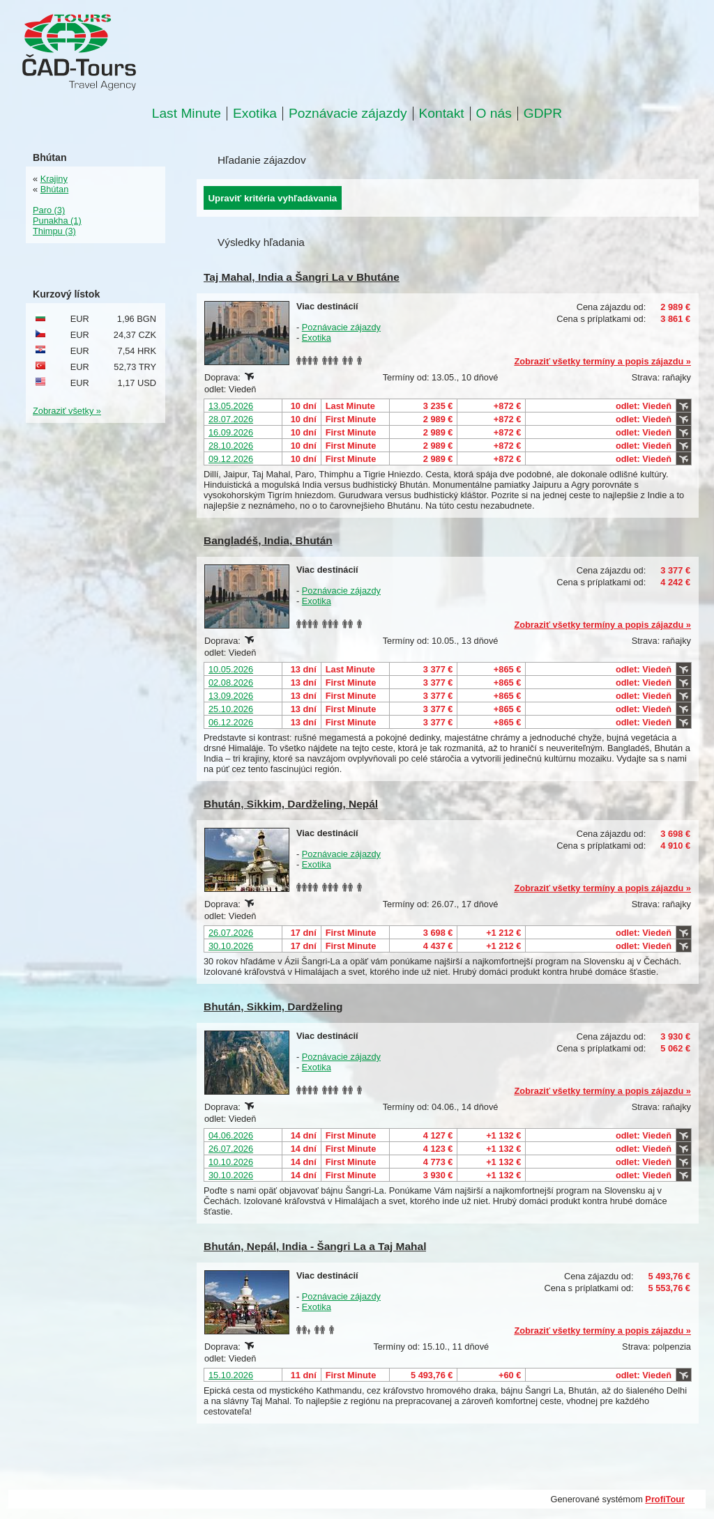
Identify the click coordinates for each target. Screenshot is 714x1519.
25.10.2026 (230, 709)
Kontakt (441, 114)
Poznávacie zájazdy (348, 114)
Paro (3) (49, 210)
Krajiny (54, 179)
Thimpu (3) (54, 231)
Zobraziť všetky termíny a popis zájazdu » (602, 361)
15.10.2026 (230, 1375)
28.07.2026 (230, 419)
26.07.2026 (230, 932)
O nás (494, 114)
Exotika (255, 114)
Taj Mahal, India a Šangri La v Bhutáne (302, 277)
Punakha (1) (57, 220)
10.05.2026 (230, 669)
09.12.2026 (230, 459)
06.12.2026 (230, 722)
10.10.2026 (230, 1162)
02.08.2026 (230, 682)
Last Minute (186, 114)
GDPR (543, 114)
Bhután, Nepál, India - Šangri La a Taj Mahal (315, 1246)
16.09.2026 (230, 432)
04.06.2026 (230, 1135)
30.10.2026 (230, 946)
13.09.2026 (230, 696)
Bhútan (54, 189)
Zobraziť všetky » (67, 411)
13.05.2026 (230, 406)
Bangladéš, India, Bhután (268, 540)
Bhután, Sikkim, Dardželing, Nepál (291, 804)
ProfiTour (665, 1499)
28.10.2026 (230, 445)
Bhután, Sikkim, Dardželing (273, 1006)
